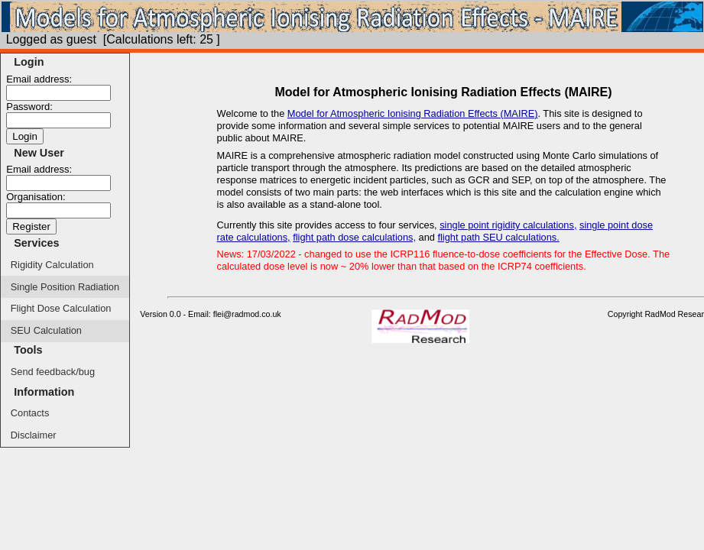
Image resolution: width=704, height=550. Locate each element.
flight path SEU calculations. (498, 237)
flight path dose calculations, (354, 237)
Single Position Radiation (65, 287)
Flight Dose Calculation (61, 308)
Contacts (30, 413)
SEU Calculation (46, 330)
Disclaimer (34, 435)
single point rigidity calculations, (508, 225)
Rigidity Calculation (52, 264)
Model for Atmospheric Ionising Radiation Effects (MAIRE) (412, 113)
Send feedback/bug (53, 371)
